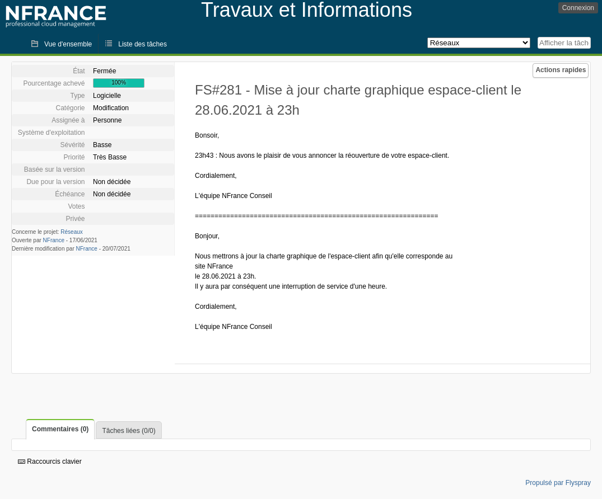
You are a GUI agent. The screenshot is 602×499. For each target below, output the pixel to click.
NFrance (53, 240)
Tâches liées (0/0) (128, 431)
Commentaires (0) (60, 429)
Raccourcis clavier (50, 461)
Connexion (578, 8)
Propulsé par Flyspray (558, 483)
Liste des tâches (142, 44)
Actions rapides (560, 70)
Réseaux (71, 232)
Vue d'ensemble (68, 44)
